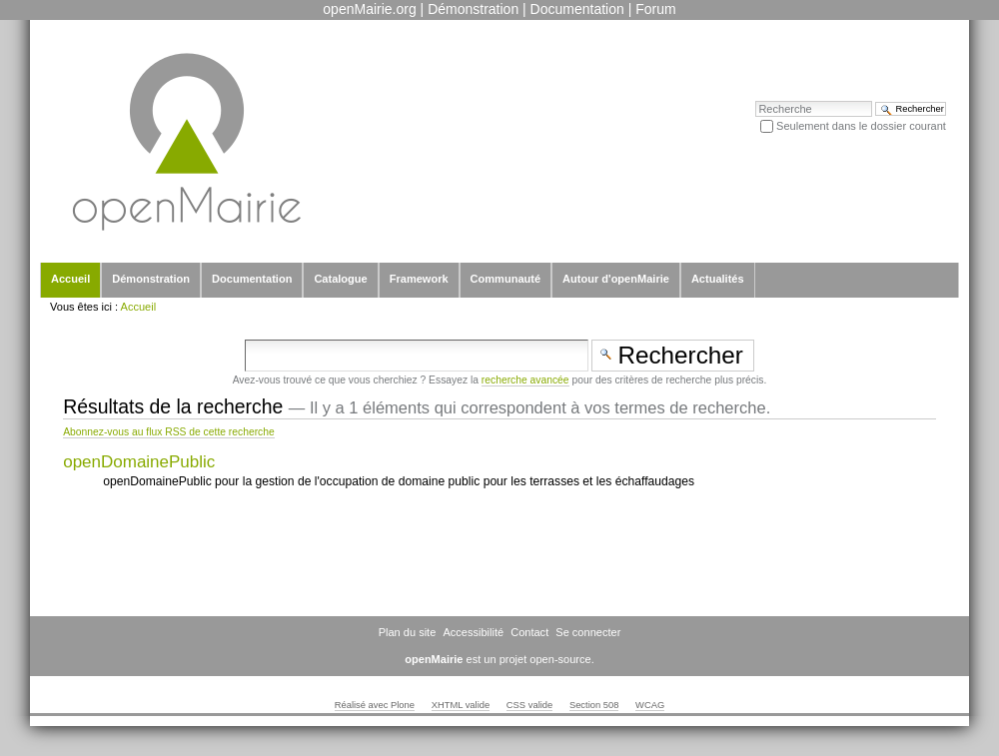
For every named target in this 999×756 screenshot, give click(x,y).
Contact (529, 632)
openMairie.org (369, 9)
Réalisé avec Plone (375, 705)
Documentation (577, 9)
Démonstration (473, 9)
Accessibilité (473, 632)
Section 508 (594, 705)
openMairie (434, 659)
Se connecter (587, 632)
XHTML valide (461, 705)
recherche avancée (525, 380)
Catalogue (340, 279)
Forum (655, 9)
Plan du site (408, 632)
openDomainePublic (139, 461)
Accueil (70, 279)
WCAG (649, 705)
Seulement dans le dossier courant (861, 126)
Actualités (717, 279)
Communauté (505, 279)
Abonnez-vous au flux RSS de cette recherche (169, 431)
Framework (419, 279)
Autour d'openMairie (615, 279)
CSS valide (529, 705)
